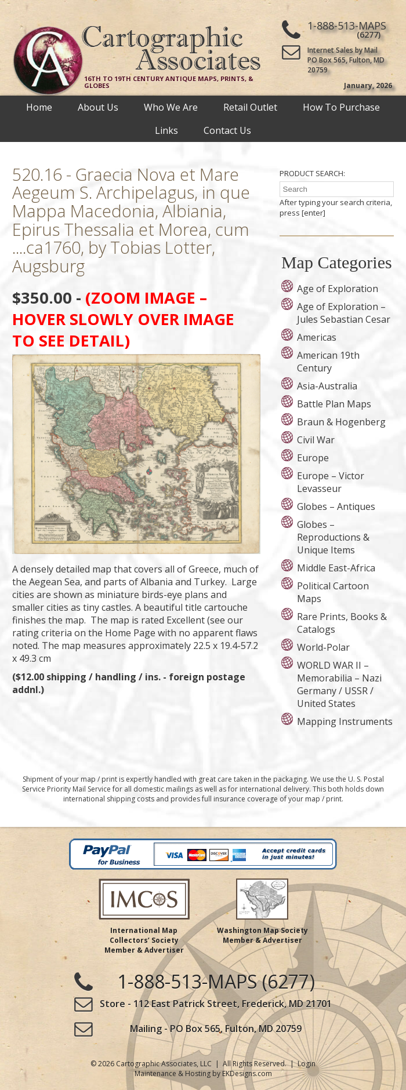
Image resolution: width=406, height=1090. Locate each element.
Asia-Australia (327, 386)
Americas (316, 337)
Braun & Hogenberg (341, 421)
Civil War (316, 439)
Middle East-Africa (336, 568)
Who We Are (171, 107)
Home (39, 107)
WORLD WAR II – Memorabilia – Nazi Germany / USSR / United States (339, 684)
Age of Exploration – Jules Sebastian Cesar (343, 313)
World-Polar (323, 647)
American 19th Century (328, 361)
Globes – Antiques (336, 506)
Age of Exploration (337, 288)
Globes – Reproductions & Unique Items (333, 537)
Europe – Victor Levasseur (330, 482)
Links (166, 130)
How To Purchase (341, 107)
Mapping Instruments (345, 721)
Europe (313, 457)
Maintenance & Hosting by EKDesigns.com (203, 1073)
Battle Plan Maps (334, 404)
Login (307, 1064)
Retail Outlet (250, 107)
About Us (98, 107)
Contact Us (227, 130)
